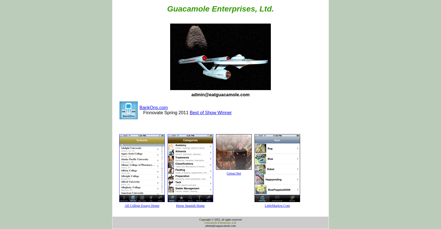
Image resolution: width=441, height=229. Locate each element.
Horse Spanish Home (190, 206)
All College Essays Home (142, 206)
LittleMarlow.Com (277, 206)
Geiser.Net (234, 173)
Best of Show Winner (211, 112)
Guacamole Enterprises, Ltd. (220, 222)
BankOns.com (154, 107)
